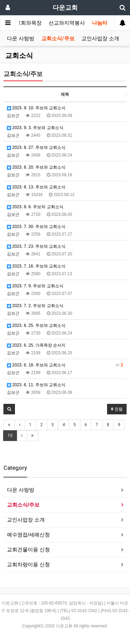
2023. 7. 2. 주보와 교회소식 (35, 305)
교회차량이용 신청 (28, 564)
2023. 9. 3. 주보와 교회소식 (35, 127)
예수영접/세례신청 (28, 534)
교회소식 (19, 55)
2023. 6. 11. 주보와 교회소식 (36, 384)
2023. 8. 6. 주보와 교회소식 (35, 206)
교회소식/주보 (58, 38)
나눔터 (99, 23)
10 (10, 435)
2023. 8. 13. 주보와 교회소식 (36, 187)
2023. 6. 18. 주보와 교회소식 (65, 365)
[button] (9, 409)
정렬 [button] (117, 409)
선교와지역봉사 (67, 23)
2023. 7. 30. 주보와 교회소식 (36, 226)
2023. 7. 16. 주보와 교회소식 (36, 266)
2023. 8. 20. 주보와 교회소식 (36, 167)
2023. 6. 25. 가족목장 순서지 (36, 345)
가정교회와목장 (23, 23)
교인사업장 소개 (100, 38)
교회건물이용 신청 (28, 549)
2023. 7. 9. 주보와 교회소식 (35, 285)
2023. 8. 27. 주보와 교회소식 (36, 147)
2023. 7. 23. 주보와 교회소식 (36, 246)
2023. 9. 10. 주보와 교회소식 (36, 107)
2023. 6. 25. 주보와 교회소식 (36, 325)
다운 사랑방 (20, 38)
